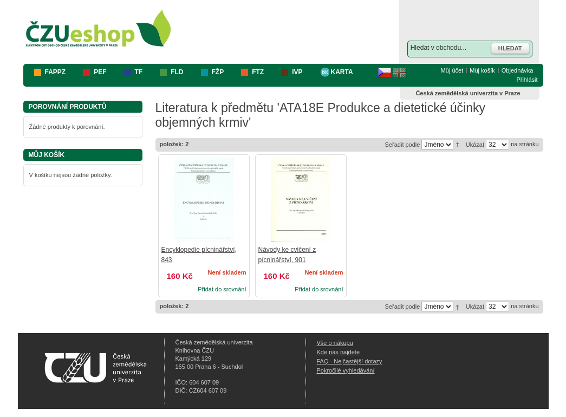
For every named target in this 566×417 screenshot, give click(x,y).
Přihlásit (526, 79)
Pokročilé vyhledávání (346, 370)
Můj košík (482, 70)
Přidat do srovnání (222, 289)
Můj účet (452, 70)
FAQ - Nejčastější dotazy (349, 361)
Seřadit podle (402, 144)
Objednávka (518, 70)
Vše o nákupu (335, 343)
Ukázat (475, 144)
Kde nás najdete (338, 352)
